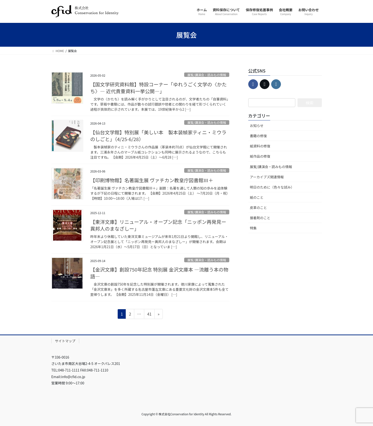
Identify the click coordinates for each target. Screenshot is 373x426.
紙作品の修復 (260, 156)
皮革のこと (258, 207)
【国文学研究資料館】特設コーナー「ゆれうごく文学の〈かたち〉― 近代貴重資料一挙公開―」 (158, 88)
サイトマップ (65, 340)
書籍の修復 (258, 135)
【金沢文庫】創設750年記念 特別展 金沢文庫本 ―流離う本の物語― (159, 273)
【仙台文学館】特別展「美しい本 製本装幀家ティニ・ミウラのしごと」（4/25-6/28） (158, 136)
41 (149, 314)
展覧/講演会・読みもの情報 (206, 75)
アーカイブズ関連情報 (267, 176)
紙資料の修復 (260, 146)
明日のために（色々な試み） (272, 187)
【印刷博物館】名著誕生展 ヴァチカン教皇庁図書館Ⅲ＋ (151, 180)
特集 (253, 228)
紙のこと (257, 197)
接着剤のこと (260, 217)
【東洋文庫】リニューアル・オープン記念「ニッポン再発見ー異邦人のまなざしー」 (158, 225)
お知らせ (257, 125)
